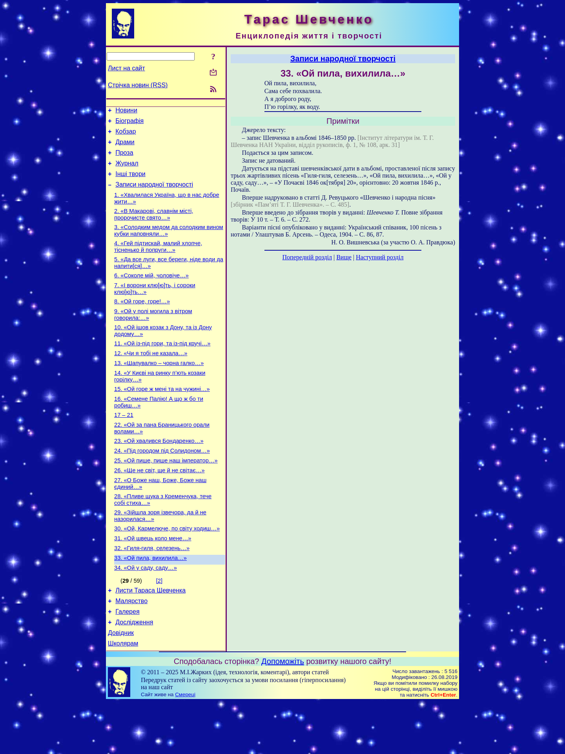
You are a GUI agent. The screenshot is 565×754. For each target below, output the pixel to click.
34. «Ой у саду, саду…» (145, 612)
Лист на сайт (126, 68)
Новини (126, 111)
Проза (124, 158)
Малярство (131, 648)
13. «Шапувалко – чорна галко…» (159, 388)
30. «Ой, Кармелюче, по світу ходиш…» (167, 568)
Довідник (121, 683)
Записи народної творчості (154, 194)
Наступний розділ (379, 257)
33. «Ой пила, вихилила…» (150, 601)
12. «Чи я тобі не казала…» (150, 377)
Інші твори (130, 182)
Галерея (127, 660)
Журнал (126, 170)
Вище (344, 257)
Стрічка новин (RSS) (138, 85)
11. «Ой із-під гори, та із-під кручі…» (162, 366)
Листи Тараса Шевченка (150, 636)
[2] (159, 625)
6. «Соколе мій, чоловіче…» (151, 292)
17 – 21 (123, 444)
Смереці (185, 746)
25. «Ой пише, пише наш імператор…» (166, 495)
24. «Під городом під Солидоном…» (162, 484)
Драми (125, 146)
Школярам (123, 695)
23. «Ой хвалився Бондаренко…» (159, 473)
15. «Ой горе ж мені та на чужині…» (162, 416)
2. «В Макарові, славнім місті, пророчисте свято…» (153, 226)
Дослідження (134, 671)
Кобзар (125, 135)
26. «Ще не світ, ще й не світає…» (159, 506)
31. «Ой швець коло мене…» (152, 579)
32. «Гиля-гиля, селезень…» (152, 590)
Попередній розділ (307, 257)
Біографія (129, 123)
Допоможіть (282, 713)
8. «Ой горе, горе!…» (142, 320)
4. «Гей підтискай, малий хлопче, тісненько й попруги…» (158, 260)
